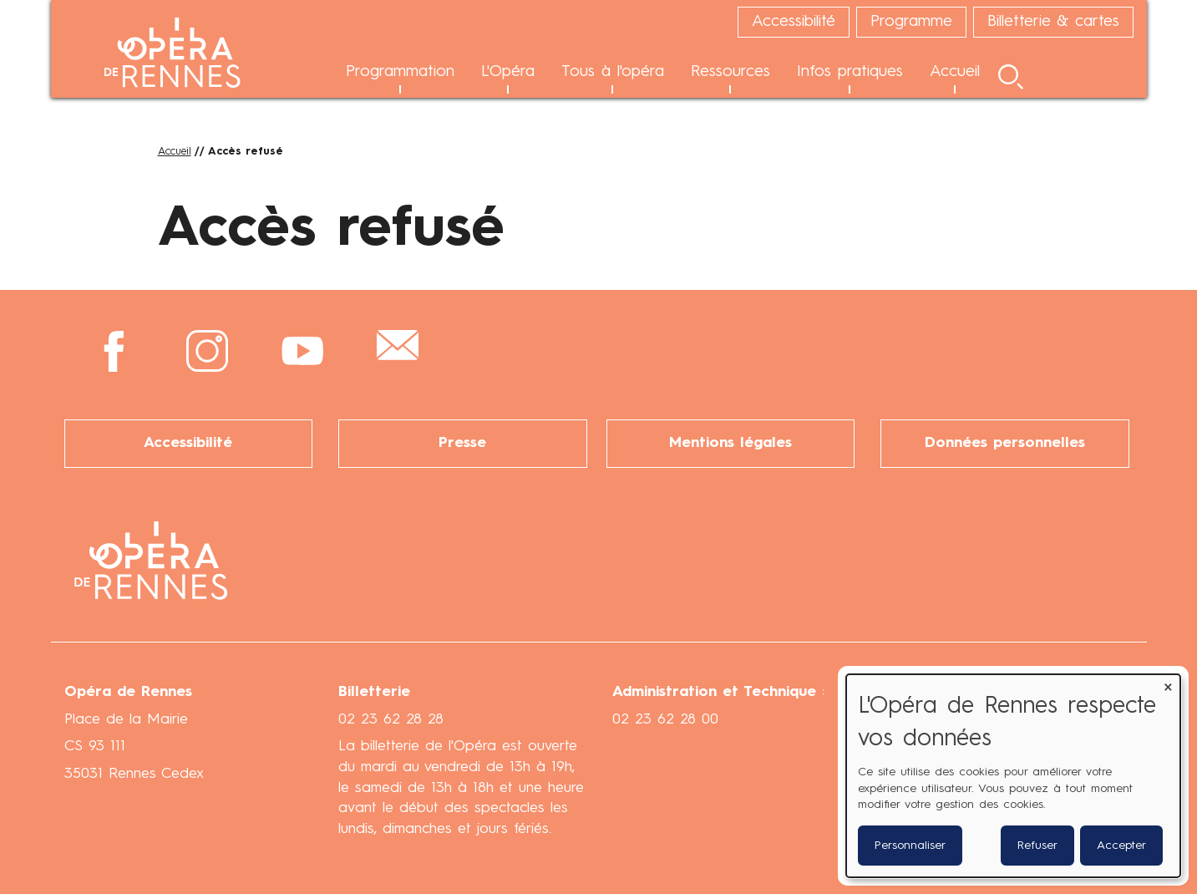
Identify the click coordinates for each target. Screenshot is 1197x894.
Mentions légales (730, 443)
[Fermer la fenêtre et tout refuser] (1167, 684)
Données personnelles (1005, 443)
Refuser (1037, 845)
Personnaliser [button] (910, 845)
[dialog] (1013, 775)
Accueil (174, 151)
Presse (462, 443)
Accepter (1121, 845)
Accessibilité (188, 443)
